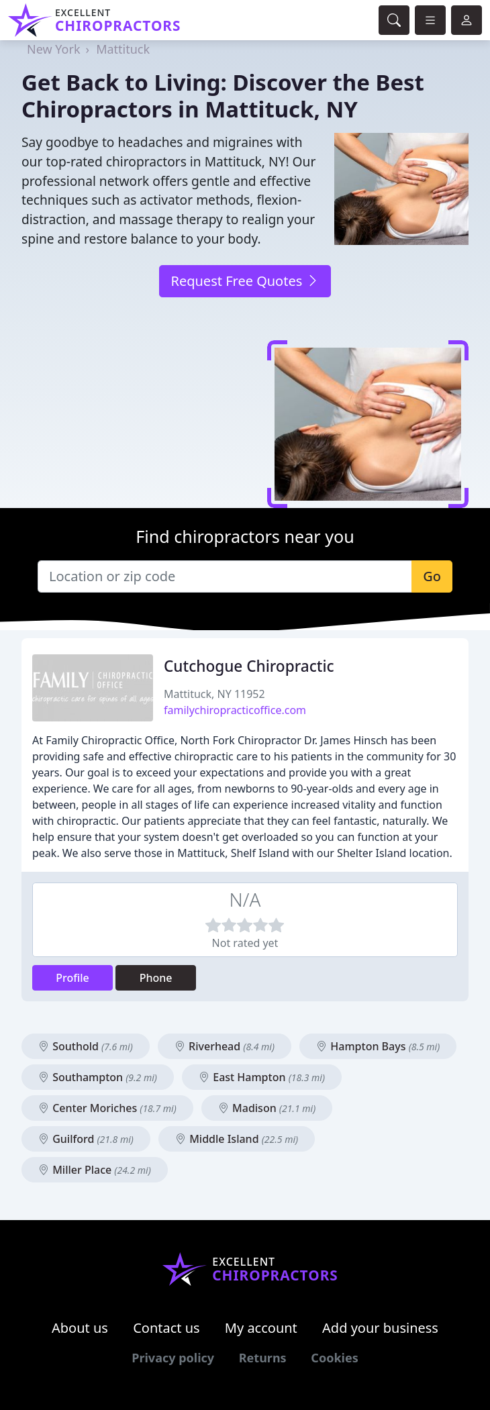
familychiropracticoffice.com (235, 710)
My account (261, 1328)
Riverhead (225, 1046)
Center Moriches (107, 1108)
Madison (266, 1108)
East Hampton (262, 1077)
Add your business (380, 1328)
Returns (263, 1358)
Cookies (334, 1358)
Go (432, 576)
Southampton (97, 1077)
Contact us (166, 1328)
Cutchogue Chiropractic (249, 666)
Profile (72, 977)
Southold (85, 1046)
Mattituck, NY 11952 (214, 694)
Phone (156, 977)
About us (80, 1328)
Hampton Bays (378, 1046)
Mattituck (123, 49)
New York (54, 49)
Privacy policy (173, 1358)
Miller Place (94, 1169)
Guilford (86, 1138)
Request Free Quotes (244, 281)
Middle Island (236, 1138)
